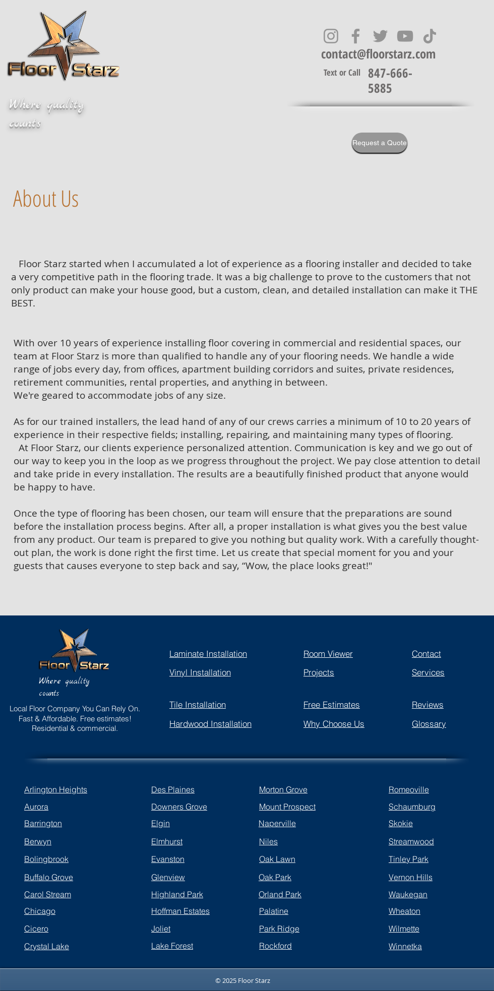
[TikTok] (430, 36)
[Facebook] (355, 36)
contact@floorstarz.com (378, 53)
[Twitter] (380, 36)
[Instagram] (331, 36)
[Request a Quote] (379, 143)
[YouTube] (405, 36)
